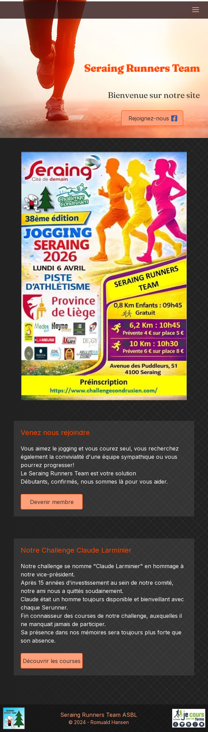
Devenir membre (52, 501)
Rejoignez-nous (153, 118)
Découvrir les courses (52, 660)
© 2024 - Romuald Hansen (99, 722)
